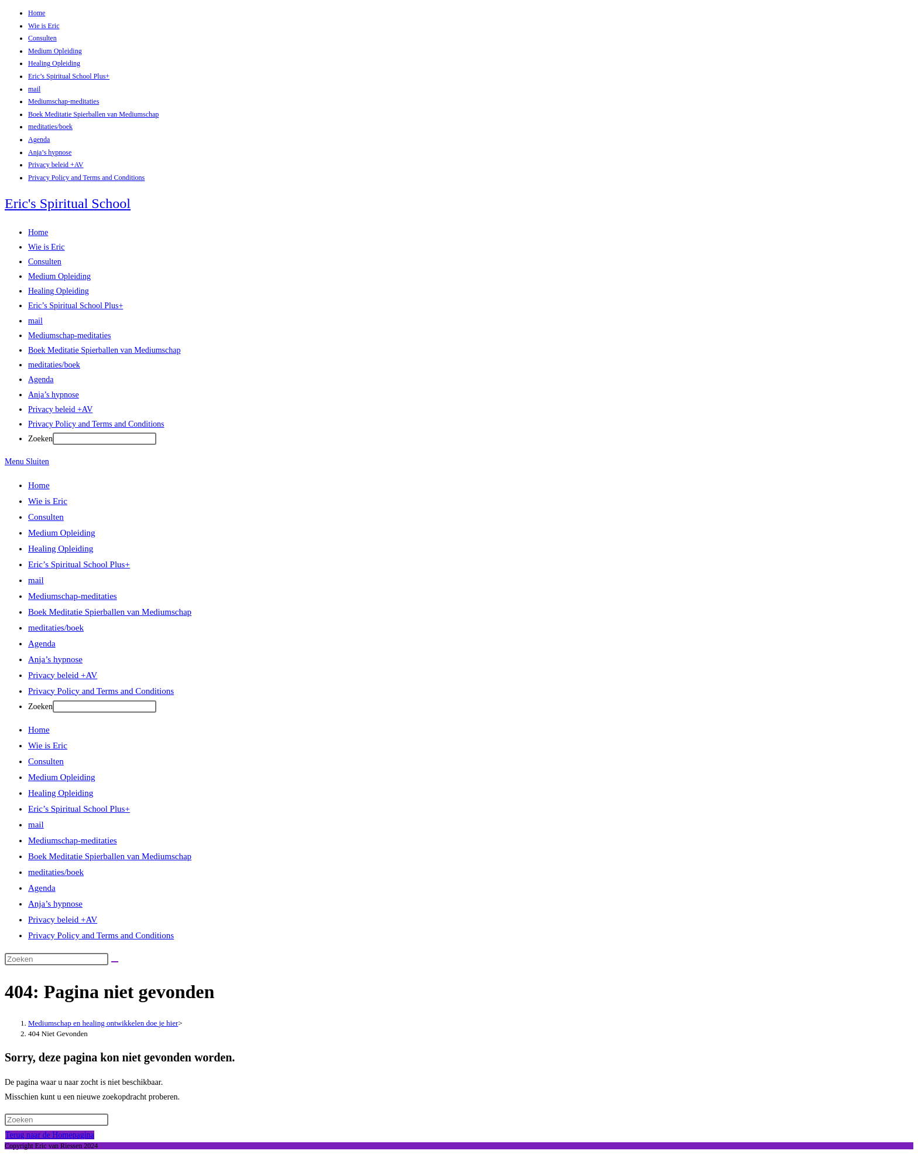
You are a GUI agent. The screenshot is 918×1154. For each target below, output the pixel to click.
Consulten (42, 38)
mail (34, 89)
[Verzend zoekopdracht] (115, 962)
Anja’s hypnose (49, 152)
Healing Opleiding (54, 63)
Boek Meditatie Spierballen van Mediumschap (93, 114)
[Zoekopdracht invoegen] (56, 959)
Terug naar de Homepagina (49, 1135)
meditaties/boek (50, 126)
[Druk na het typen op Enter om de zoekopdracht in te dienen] (104, 439)
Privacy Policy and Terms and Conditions (86, 177)
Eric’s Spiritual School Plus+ (68, 76)
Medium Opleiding (55, 51)
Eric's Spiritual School (68, 203)
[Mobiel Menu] (27, 461)
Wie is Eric (44, 26)
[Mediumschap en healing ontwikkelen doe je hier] (103, 1023)
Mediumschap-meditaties (63, 101)
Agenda (39, 139)
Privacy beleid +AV (56, 165)
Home (36, 13)
